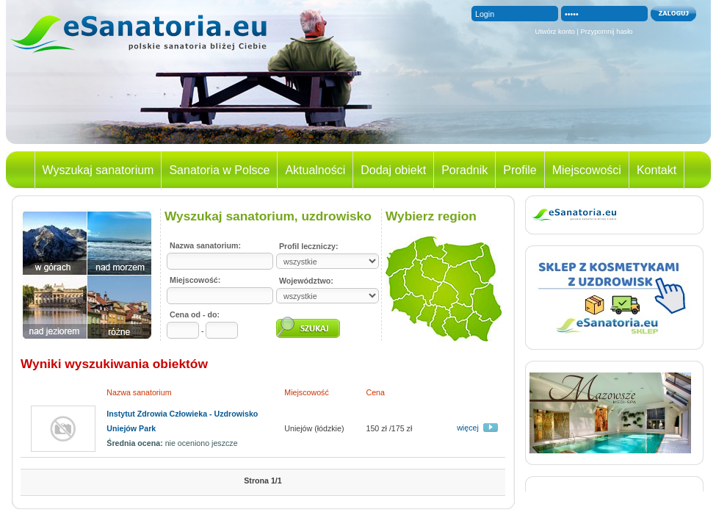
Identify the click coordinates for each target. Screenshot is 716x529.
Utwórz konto (554, 31)
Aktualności (315, 170)
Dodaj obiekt (393, 170)
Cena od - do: (195, 314)
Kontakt (656, 170)
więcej (468, 427)
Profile (519, 170)
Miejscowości (586, 170)
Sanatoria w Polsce (219, 170)
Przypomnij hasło (607, 31)
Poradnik (464, 170)
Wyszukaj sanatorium (98, 170)
